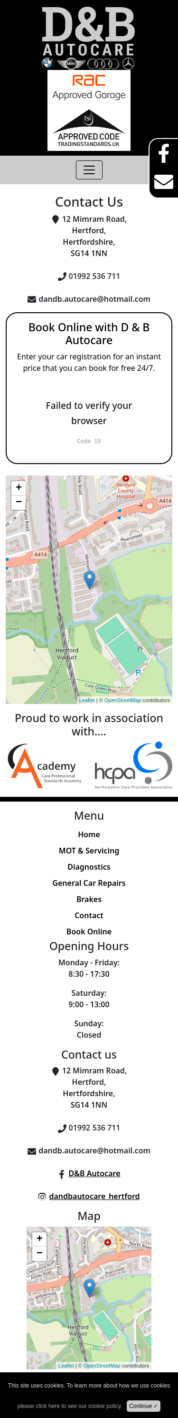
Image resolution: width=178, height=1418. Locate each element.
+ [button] (19, 488)
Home (89, 834)
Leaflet (87, 700)
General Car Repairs (88, 883)
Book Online (89, 931)
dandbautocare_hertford (94, 1196)
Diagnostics (89, 867)
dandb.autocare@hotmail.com (94, 299)
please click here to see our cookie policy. (70, 1406)
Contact (89, 915)
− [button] (19, 503)
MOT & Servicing (89, 850)
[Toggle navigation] (89, 169)
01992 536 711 (95, 276)
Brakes (89, 899)
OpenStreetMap (122, 700)
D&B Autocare (94, 1173)
